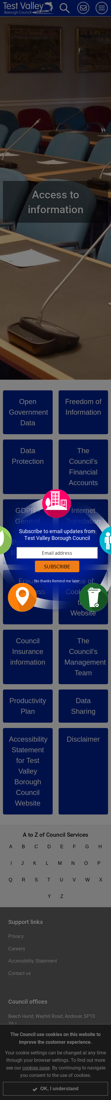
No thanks (42, 581)
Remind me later (66, 581)
